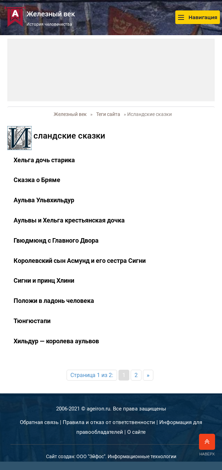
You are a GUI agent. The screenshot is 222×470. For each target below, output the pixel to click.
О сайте (136, 432)
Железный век (70, 114)
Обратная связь (39, 422)
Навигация (197, 17)
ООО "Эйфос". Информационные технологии (126, 456)
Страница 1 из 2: (91, 375)
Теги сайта (108, 114)
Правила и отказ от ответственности (109, 422)
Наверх (207, 445)
